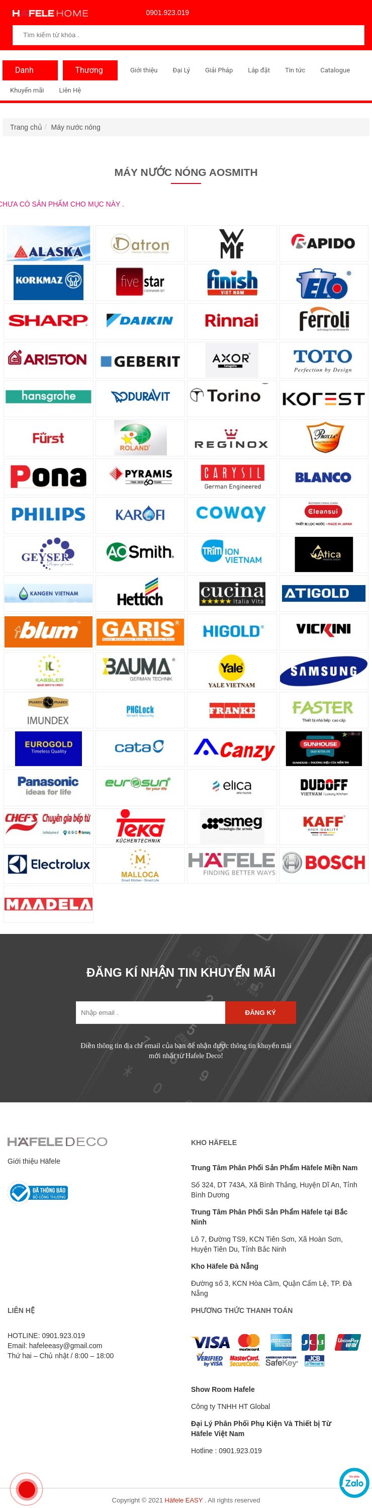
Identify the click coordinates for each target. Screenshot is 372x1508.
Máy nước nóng (76, 127)
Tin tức (295, 70)
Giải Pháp (219, 70)
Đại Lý (181, 70)
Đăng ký (260, 1012)
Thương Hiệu (86, 72)
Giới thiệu (143, 70)
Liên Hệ (70, 90)
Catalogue (335, 70)
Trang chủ (26, 127)
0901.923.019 (165, 13)
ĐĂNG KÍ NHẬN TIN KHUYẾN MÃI (180, 972)
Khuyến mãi (27, 90)
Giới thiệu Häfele (34, 1161)
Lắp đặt (259, 70)
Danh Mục (22, 72)
